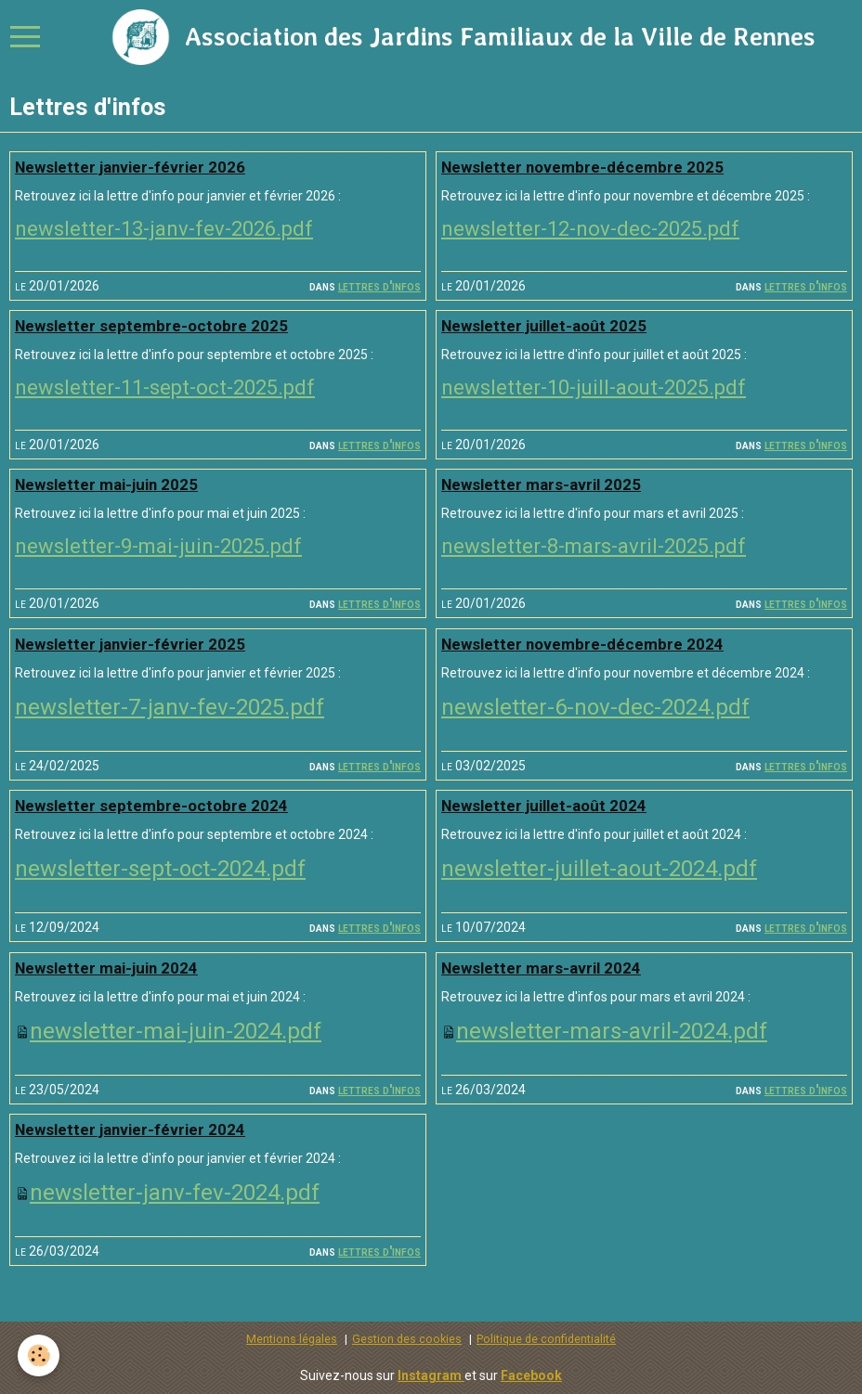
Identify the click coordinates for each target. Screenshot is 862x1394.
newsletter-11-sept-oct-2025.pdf (165, 387)
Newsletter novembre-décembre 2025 (582, 167)
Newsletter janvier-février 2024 (130, 1129)
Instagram (431, 1375)
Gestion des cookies (407, 1339)
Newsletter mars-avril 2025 (541, 484)
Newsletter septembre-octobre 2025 (151, 325)
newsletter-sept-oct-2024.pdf (160, 869)
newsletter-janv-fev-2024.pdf (175, 1193)
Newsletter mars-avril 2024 (541, 968)
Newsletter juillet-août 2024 (543, 805)
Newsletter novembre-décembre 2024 (582, 644)
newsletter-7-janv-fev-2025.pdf (169, 707)
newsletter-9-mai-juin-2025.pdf (158, 546)
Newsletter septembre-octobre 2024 (151, 805)
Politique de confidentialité (546, 1339)
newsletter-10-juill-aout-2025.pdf (593, 387)
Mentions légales (291, 1339)
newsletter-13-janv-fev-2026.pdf (164, 228)
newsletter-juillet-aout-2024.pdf (599, 869)
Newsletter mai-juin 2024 (106, 968)
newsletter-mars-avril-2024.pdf (611, 1031)
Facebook (531, 1375)
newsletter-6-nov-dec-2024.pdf (595, 707)
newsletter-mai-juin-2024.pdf (175, 1031)
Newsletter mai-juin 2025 (106, 484)
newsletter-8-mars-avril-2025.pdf (593, 546)
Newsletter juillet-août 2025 (543, 325)
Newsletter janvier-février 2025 (130, 644)
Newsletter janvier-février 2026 (130, 167)
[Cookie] (39, 1355)
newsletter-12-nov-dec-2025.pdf (590, 228)
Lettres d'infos (379, 285)
